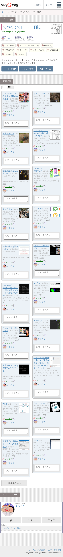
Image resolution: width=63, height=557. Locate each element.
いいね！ (8, 111)
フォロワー (31, 520)
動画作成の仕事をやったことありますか (10, 444)
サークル (32, 550)
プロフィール (45, 69)
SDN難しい (38, 320)
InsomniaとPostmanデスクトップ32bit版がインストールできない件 (10, 290)
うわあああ (38, 208)
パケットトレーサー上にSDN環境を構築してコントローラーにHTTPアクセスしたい (41, 362)
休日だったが (39, 403)
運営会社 (57, 550)
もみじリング (39, 93)
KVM (36, 440)
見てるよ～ (7, 209)
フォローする (27, 69)
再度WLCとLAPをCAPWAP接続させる (11, 368)
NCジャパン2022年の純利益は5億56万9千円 (41, 133)
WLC (5, 404)
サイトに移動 (10, 69)
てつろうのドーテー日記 (21, 27)
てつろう (6, 38)
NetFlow (37, 283)
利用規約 (41, 550)
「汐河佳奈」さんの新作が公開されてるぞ (10, 96)
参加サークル (51, 520)
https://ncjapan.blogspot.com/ (13, 31)
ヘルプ (49, 550)
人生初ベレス (8, 133)
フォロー (11, 520)
